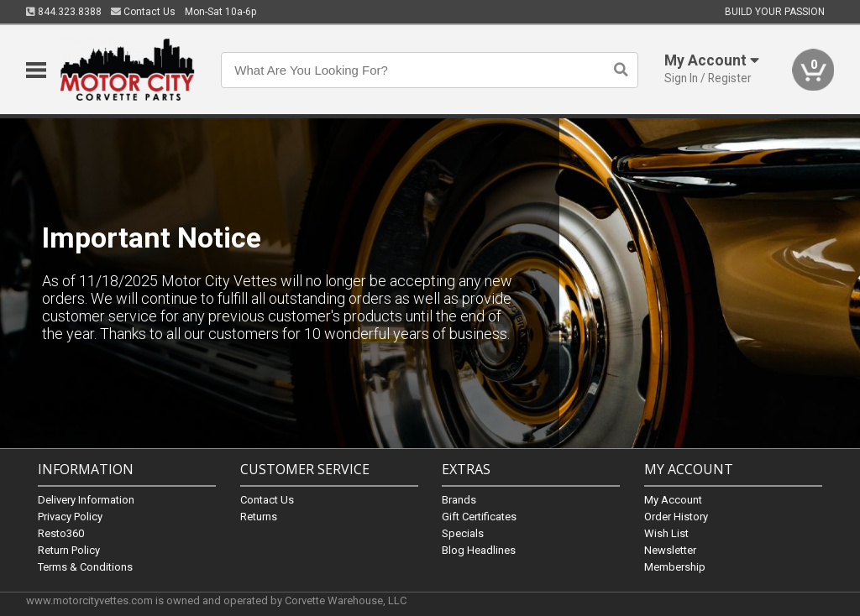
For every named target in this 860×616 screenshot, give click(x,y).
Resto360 (61, 532)
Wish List (666, 532)
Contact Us (143, 12)
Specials (463, 532)
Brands (459, 499)
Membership (674, 566)
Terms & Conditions (85, 566)
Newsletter (670, 549)
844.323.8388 (64, 12)
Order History (676, 515)
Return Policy (69, 549)
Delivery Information (86, 499)
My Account (673, 499)
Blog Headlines (479, 549)
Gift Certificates (479, 515)
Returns (258, 515)
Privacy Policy (70, 515)
